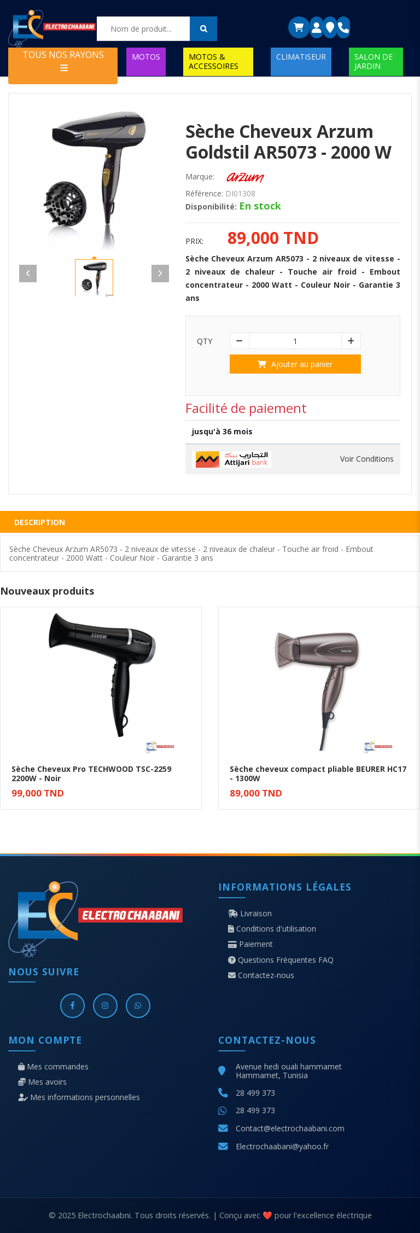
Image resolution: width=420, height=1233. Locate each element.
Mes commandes (53, 1066)
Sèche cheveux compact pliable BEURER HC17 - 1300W (318, 773)
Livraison (250, 913)
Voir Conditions (367, 459)
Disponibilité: (211, 206)
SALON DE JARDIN (373, 61)
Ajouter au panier (295, 364)
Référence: (204, 193)
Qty (204, 341)
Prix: (194, 241)
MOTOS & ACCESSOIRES (213, 61)
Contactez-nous (261, 975)
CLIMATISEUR (301, 56)
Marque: (199, 176)
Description (39, 522)
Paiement (250, 944)
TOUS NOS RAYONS (63, 60)
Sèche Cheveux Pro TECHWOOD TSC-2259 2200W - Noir (91, 773)
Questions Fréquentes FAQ (281, 960)
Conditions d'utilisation (272, 928)
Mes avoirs (42, 1082)
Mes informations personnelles (79, 1097)
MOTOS (146, 56)
